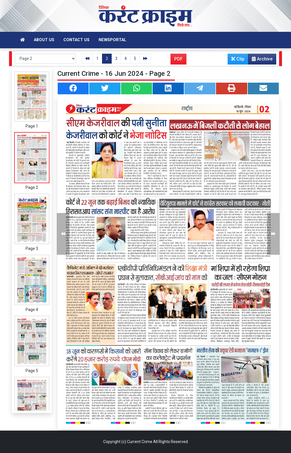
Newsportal (112, 39)
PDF (178, 59)
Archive (260, 60)
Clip (237, 59)
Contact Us (76, 39)
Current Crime (139, 441)
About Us (44, 39)
